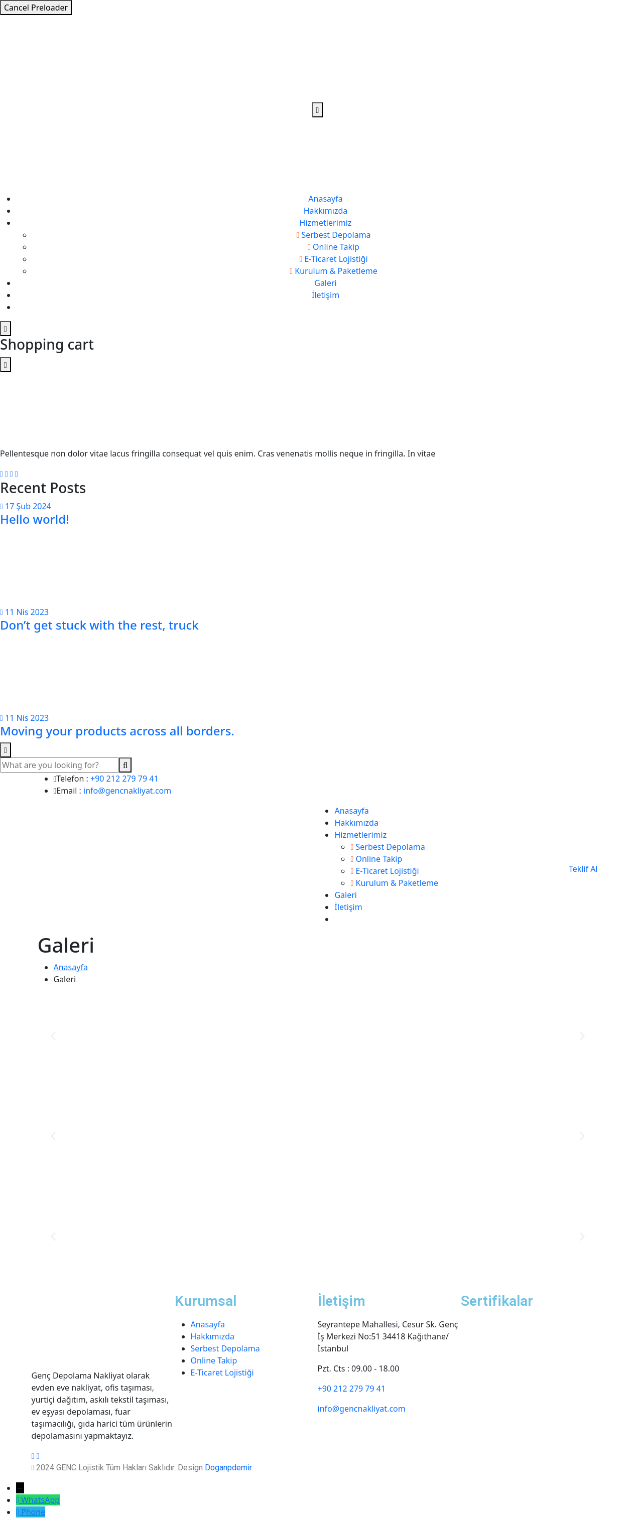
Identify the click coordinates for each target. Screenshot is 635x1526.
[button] (53, 1035)
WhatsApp (40, 1499)
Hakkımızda (325, 210)
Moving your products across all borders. (117, 730)
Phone (33, 1511)
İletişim (325, 294)
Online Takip (214, 1360)
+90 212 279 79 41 (124, 778)
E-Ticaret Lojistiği (222, 1372)
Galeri (325, 282)
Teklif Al (583, 868)
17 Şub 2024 (25, 506)
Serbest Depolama (225, 1348)
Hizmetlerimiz (326, 222)
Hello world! (34, 519)
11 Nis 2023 (24, 612)
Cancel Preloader (36, 7)
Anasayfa (325, 198)
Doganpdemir (228, 1467)
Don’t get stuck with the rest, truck (99, 625)
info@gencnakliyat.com (127, 790)
